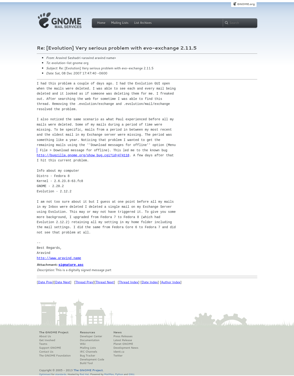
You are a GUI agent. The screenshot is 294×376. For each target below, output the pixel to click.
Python (119, 374)
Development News (125, 347)
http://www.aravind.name (59, 258)
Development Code (92, 359)
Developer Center (91, 336)
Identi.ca (118, 351)
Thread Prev (84, 282)
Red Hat (84, 374)
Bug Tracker (87, 355)
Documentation (89, 340)
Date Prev (45, 282)
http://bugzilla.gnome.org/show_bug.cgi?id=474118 (83, 155)
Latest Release (122, 340)
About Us (45, 336)
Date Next (62, 282)
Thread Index (129, 282)
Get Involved (47, 340)
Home (101, 23)
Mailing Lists (119, 23)
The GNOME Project (53, 332)
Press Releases (122, 336)
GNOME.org (246, 4)
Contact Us (46, 351)
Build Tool (86, 363)
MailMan (109, 374)
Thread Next (105, 282)
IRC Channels (88, 351)
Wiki (83, 343)
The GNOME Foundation (55, 355)
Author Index (170, 282)
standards (60, 374)
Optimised (45, 374)
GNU (131, 374)
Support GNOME (50, 347)
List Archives (143, 23)
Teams (43, 343)
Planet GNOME (123, 343)
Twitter (117, 355)
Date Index (149, 282)
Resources (87, 332)
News (117, 332)
